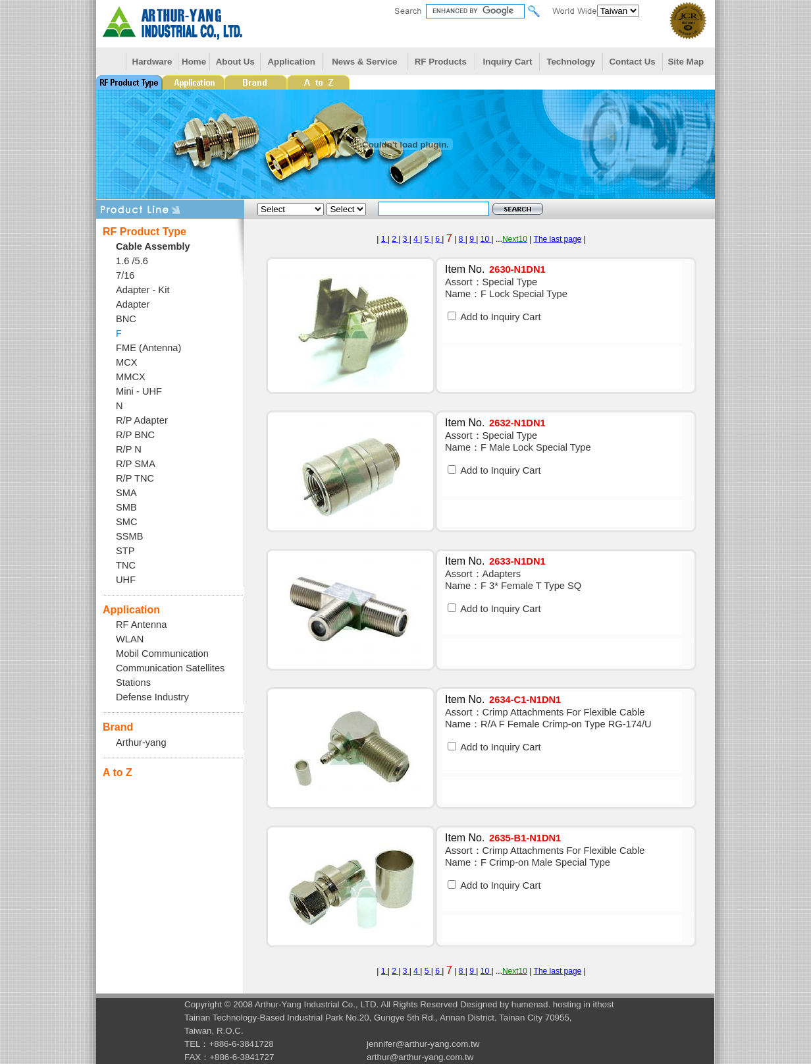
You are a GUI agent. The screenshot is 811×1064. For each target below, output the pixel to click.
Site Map (685, 62)
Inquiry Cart (508, 62)
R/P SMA (135, 464)
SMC (127, 522)
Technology (570, 62)
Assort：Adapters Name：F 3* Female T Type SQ (513, 580)
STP (125, 551)
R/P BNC (135, 435)
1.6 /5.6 (132, 261)
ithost (603, 1004)
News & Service (364, 62)
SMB (126, 507)
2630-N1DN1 (517, 269)
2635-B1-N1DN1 (525, 838)
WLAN (130, 639)
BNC (126, 319)
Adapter (132, 304)
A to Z (117, 772)
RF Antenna (141, 624)
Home (194, 62)
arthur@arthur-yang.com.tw (420, 1057)
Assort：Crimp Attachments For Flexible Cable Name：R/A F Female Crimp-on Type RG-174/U (548, 718)
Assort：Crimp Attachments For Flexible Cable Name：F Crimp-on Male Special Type (544, 856)
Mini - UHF (139, 391)
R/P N (129, 449)
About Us (235, 62)
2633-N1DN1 (517, 561)
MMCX (130, 377)
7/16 (125, 275)
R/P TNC (135, 478)
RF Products (441, 62)
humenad (529, 1004)
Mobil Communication (162, 653)
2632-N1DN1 (517, 423)
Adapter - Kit (142, 290)
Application (291, 62)
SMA (126, 493)
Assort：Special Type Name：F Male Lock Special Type (518, 441)
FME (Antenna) (148, 348)
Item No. (464, 269)
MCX (127, 362)
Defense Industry (152, 697)
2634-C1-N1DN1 (525, 699)
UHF (126, 579)
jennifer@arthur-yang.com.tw (423, 1044)
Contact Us (632, 62)
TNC (126, 565)
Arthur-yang (141, 742)
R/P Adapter (142, 420)
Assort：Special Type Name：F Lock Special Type (506, 288)
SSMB (130, 536)
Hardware (152, 62)
